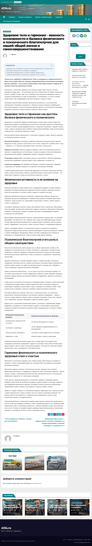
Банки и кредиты (25, 17)
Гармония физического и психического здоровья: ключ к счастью (26, 75)
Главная (12, 17)
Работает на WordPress (7, 541)
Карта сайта (87, 539)
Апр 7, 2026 (54, 510)
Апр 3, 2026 (76, 510)
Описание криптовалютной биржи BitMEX (79, 103)
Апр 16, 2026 (9, 510)
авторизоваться (36, 483)
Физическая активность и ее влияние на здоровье (22, 70)
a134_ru (13, 54)
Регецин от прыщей (54, 461)
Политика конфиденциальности (82, 542)
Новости (58, 17)
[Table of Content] (51, 65)
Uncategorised (7, 31)
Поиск (74, 45)
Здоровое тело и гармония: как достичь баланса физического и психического (30, 68)
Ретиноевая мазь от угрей (33, 461)
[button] (86, 19)
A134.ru (6, 8)
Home (64, 539)
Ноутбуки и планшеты (11, 21)
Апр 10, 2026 (32, 510)
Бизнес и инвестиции (43, 17)
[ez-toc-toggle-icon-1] (51, 66)
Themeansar (32, 541)
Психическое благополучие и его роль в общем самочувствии (25, 72)
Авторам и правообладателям (75, 539)
